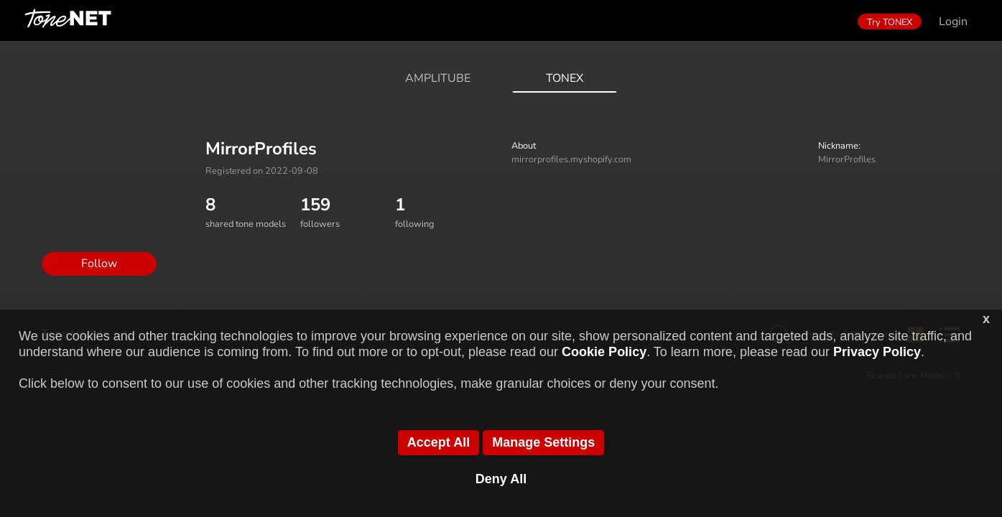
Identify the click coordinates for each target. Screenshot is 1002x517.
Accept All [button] (438, 442)
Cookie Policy (604, 352)
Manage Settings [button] (543, 442)
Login (953, 21)
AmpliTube (437, 78)
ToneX (564, 78)
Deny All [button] (501, 479)
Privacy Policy (877, 352)
